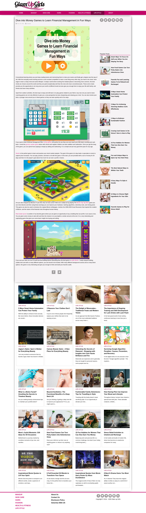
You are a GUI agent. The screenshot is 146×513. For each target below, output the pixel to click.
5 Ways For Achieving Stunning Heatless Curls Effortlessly (119, 106)
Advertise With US (58, 503)
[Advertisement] (94, 5)
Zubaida (29, 23)
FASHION (72, 13)
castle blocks (74, 260)
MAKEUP (33, 13)
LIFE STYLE (97, 13)
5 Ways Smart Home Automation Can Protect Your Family (119, 94)
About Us (54, 494)
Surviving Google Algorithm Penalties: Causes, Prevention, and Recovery (116, 351)
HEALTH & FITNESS (84, 13)
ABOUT (110, 13)
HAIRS (59, 13)
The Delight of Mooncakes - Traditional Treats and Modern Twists (87, 310)
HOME (21, 13)
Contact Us (55, 497)
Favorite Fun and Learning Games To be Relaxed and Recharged (120, 82)
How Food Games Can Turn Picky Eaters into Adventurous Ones (120, 70)
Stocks (18, 153)
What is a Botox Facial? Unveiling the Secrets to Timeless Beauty (27, 394)
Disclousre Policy (58, 500)
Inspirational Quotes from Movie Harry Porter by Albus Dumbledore (88, 475)
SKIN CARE (46, 13)
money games (47, 142)
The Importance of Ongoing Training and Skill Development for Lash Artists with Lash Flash (116, 310)
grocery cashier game (32, 144)
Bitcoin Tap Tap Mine (83, 202)
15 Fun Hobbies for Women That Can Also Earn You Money (120, 145)
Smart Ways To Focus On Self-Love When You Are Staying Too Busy (119, 59)
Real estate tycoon (21, 214)
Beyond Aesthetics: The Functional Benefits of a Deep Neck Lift (58, 394)
